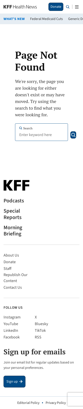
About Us (11, 255)
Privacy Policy (56, 402)
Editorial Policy (28, 402)
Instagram (12, 317)
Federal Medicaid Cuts (46, 18)
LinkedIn (11, 330)
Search (26, 128)
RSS (38, 337)
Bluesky (41, 324)
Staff (7, 268)
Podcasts (14, 201)
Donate (55, 6)
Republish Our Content (15, 278)
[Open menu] (76, 7)
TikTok (40, 330)
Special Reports (12, 214)
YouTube (11, 324)
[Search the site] (67, 7)
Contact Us (13, 287)
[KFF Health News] (20, 6)
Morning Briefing (13, 231)
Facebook (12, 337)
